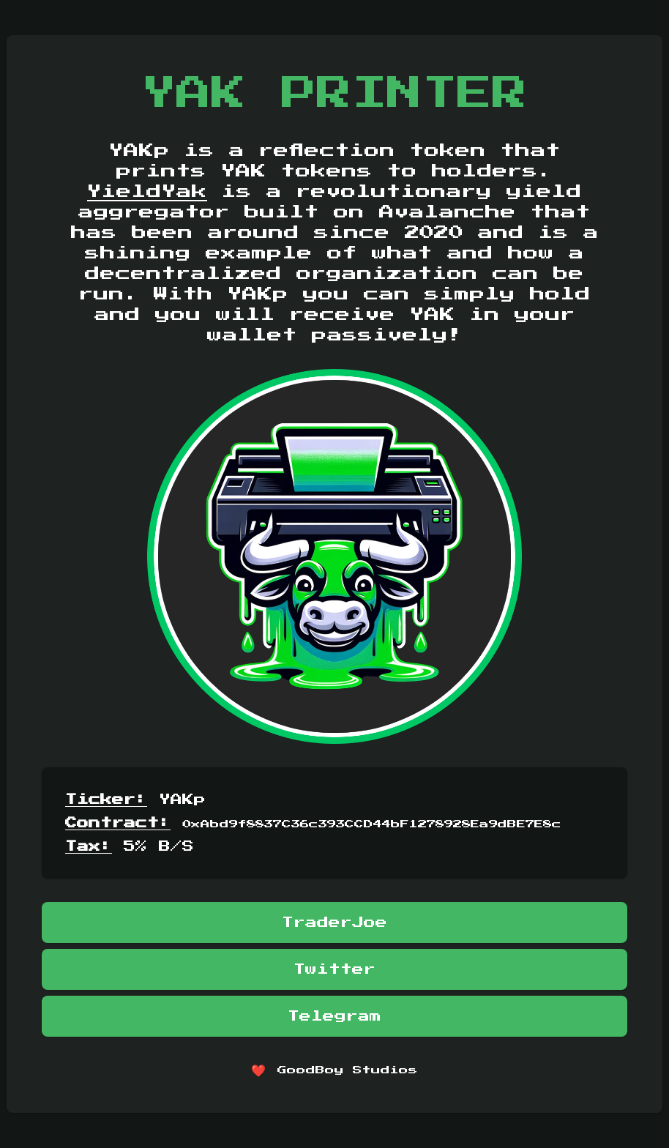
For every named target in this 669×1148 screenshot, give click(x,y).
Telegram (334, 1016)
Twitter (334, 969)
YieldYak (147, 191)
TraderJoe (334, 922)
